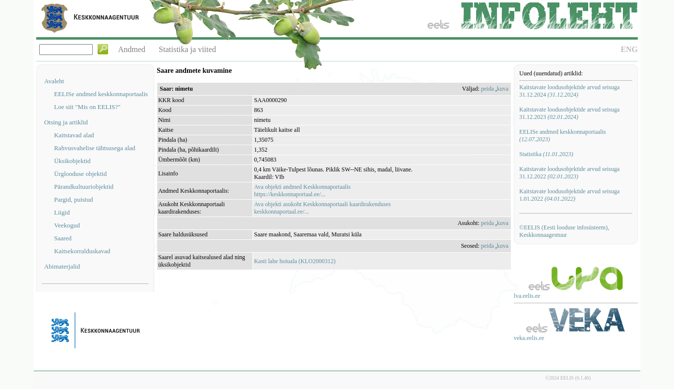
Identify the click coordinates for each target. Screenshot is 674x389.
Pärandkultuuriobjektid (84, 186)
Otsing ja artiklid (66, 122)
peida (487, 88)
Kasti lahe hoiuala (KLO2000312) (294, 261)
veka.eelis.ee (529, 337)
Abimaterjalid (62, 266)
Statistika (546, 154)
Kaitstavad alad (74, 135)
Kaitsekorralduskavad (82, 251)
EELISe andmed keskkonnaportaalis (101, 94)
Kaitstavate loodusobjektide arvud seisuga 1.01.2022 (569, 195)
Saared (62, 238)
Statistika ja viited (187, 49)
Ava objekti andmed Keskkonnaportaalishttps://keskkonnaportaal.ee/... (302, 190)
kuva (502, 88)
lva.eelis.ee (527, 295)
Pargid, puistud (73, 199)
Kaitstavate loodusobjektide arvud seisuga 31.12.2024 (569, 91)
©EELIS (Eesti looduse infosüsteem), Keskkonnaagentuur (564, 231)
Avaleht (54, 81)
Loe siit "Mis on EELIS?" (87, 107)
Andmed (131, 49)
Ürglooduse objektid (80, 173)
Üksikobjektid (72, 161)
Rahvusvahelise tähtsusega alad (94, 148)
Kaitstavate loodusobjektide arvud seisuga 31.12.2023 (569, 113)
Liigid (62, 212)
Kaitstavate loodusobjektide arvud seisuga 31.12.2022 (569, 173)
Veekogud (67, 225)
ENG (629, 49)
